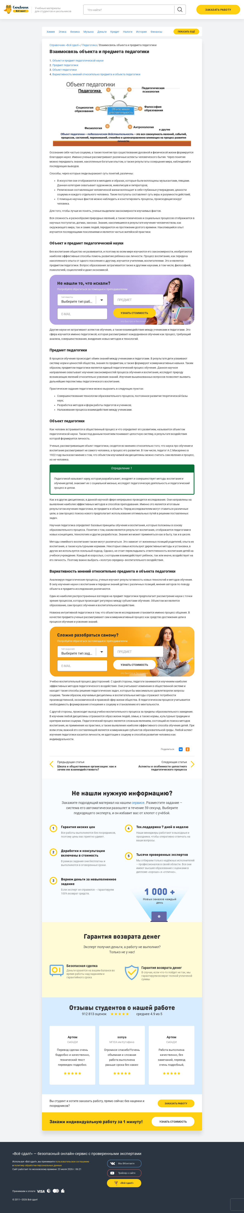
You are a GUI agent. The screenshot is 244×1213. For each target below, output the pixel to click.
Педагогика (89, 45)
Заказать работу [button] (218, 9)
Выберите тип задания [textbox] (77, 653)
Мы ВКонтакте (122, 1163)
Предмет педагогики (65, 65)
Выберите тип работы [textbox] (77, 301)
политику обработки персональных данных (38, 1165)
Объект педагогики (64, 69)
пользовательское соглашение (72, 1161)
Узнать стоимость (134, 313)
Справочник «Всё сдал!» (65, 45)
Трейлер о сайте (122, 1173)
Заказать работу (176, 1103)
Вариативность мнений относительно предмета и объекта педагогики (96, 74)
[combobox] (82, 300)
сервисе (138, 803)
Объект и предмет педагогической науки (78, 60)
